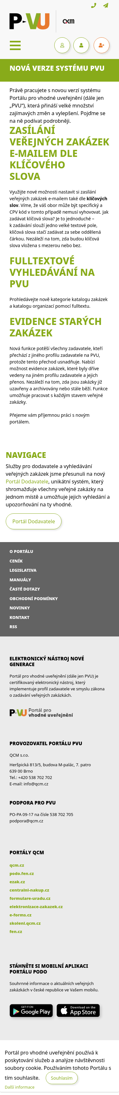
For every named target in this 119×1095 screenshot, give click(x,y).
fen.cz (16, 931)
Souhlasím (61, 1078)
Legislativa (23, 570)
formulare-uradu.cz (30, 898)
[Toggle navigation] (15, 45)
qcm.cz (17, 865)
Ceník (16, 561)
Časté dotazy (25, 589)
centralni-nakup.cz (29, 890)
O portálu (21, 551)
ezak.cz (17, 882)
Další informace (20, 1087)
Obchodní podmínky (34, 598)
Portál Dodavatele (27, 481)
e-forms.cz (20, 915)
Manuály (20, 580)
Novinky (20, 608)
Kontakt (20, 617)
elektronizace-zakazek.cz (36, 906)
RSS (13, 626)
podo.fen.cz (22, 873)
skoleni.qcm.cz (25, 923)
